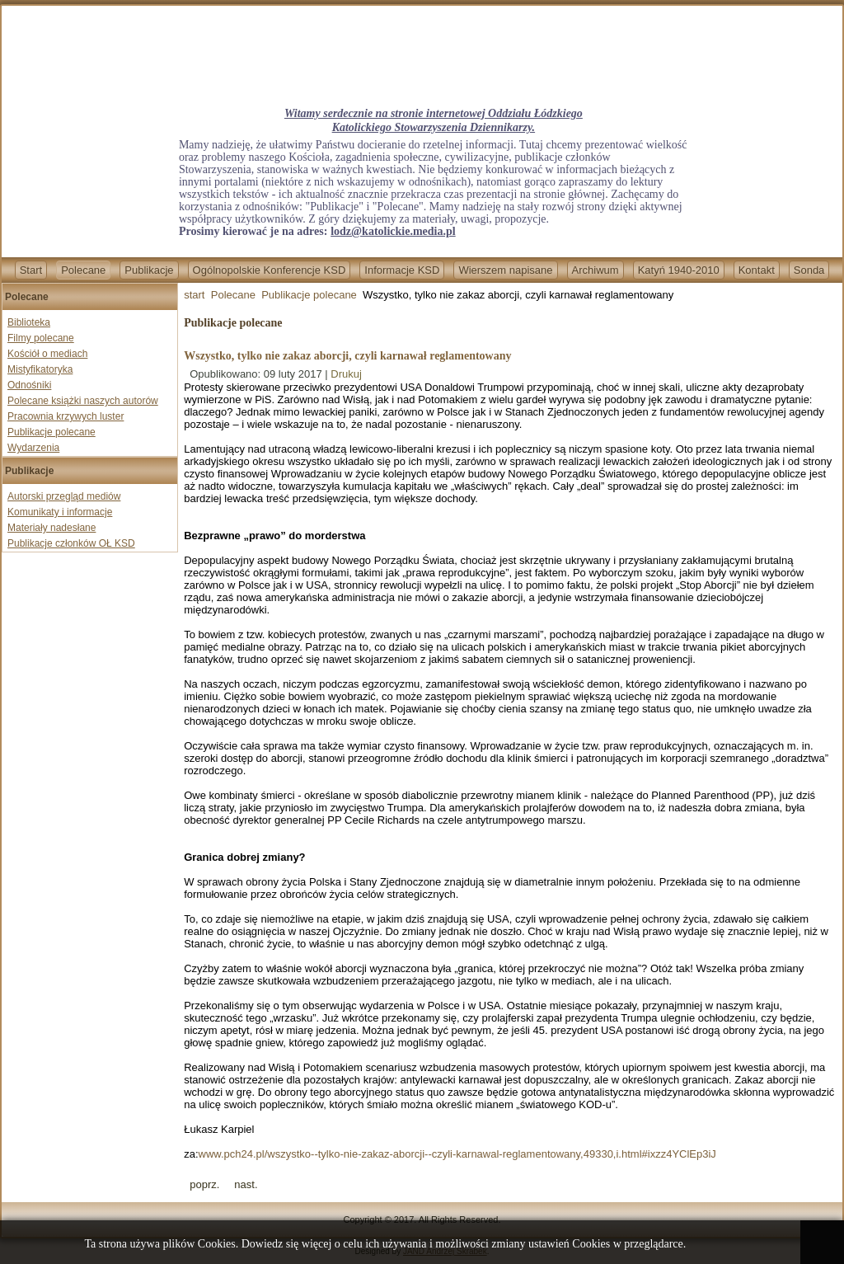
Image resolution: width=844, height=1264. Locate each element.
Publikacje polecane (51, 432)
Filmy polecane (40, 338)
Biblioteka (28, 322)
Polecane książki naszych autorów (82, 400)
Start (31, 270)
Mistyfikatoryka (40, 369)
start (194, 295)
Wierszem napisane (505, 270)
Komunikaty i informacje (59, 512)
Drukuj (346, 374)
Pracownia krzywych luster (65, 416)
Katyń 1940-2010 (679, 270)
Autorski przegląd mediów (63, 496)
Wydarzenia (33, 447)
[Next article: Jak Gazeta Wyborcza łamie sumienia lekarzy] (245, 1184)
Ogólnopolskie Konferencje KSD (269, 270)
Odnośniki (29, 385)
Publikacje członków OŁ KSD (71, 543)
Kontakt (756, 270)
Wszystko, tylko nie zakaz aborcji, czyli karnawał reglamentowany (347, 356)
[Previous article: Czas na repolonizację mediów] (204, 1184)
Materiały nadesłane (51, 527)
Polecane (83, 270)
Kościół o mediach (47, 353)
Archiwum (595, 270)
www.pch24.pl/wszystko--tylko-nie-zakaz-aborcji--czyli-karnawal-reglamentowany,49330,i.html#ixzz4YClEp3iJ (457, 1154)
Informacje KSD (401, 270)
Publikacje (148, 270)
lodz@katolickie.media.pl (393, 231)
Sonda (809, 270)
